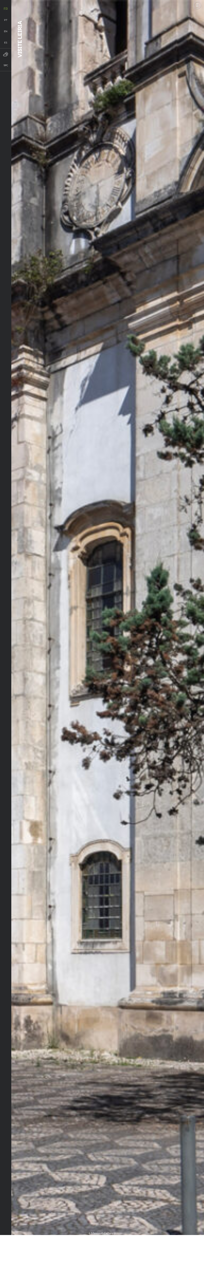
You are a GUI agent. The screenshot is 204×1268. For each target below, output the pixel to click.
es (5, 42)
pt (5, 20)
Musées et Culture (102, 1233)
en (5, 31)
